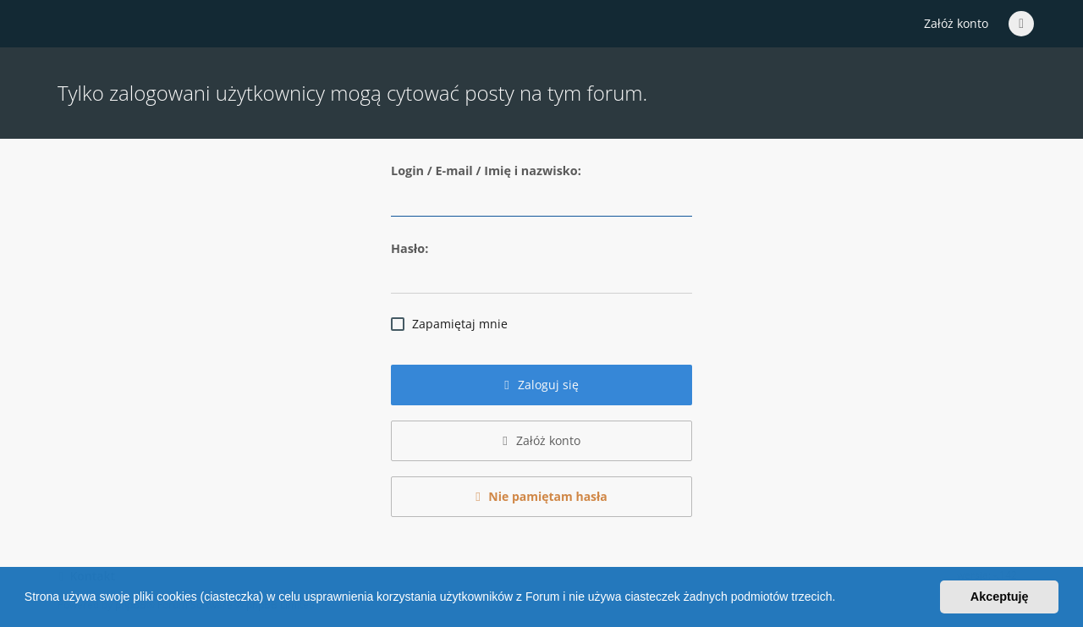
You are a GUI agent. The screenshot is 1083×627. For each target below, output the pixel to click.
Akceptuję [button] (999, 596)
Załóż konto (956, 23)
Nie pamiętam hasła (541, 496)
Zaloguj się (541, 385)
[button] (841, 599)
